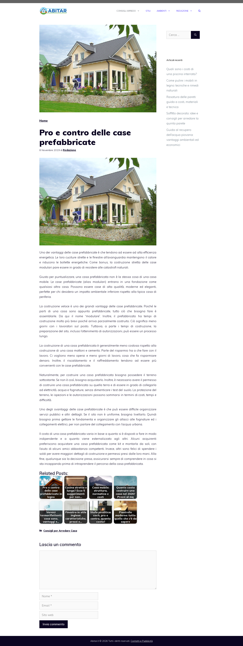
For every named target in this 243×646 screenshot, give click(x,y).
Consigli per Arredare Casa (60, 530)
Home (43, 121)
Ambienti (165, 10)
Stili (148, 10)
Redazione (185, 10)
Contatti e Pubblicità (142, 641)
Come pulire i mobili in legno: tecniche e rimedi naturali (182, 85)
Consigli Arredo (130, 10)
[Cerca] (195, 35)
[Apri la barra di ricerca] (199, 10)
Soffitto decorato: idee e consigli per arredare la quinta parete (182, 118)
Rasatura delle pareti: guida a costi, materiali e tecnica (182, 102)
